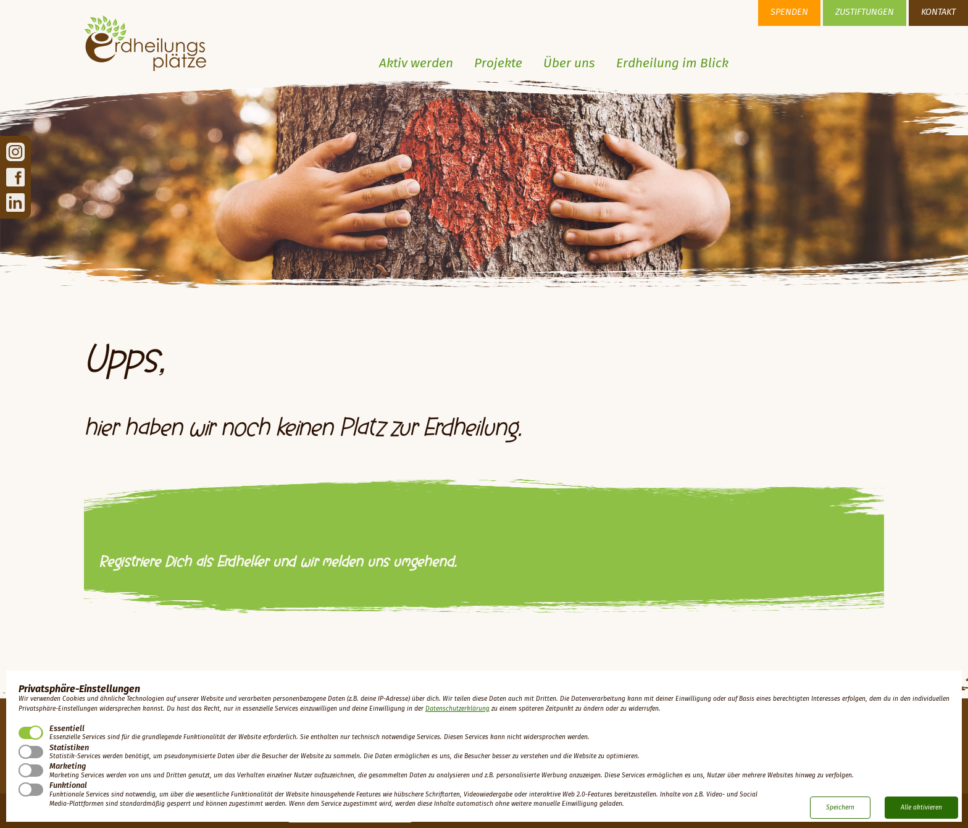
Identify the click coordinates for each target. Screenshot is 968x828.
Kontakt (938, 12)
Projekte (498, 63)
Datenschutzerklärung (457, 709)
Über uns (569, 63)
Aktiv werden (416, 63)
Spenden (789, 12)
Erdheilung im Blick (672, 63)
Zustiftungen (864, 12)
